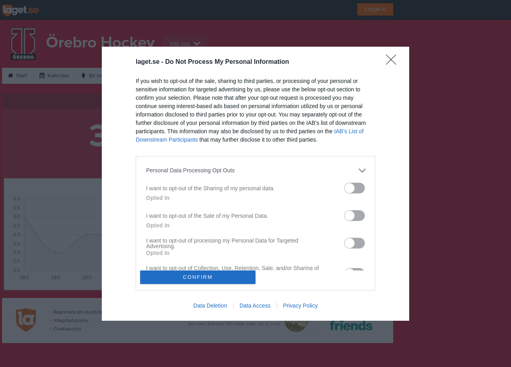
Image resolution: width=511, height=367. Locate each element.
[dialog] (255, 184)
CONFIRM (198, 277)
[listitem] (255, 170)
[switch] (354, 188)
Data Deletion (210, 305)
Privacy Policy (300, 305)
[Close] (393, 62)
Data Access (255, 305)
